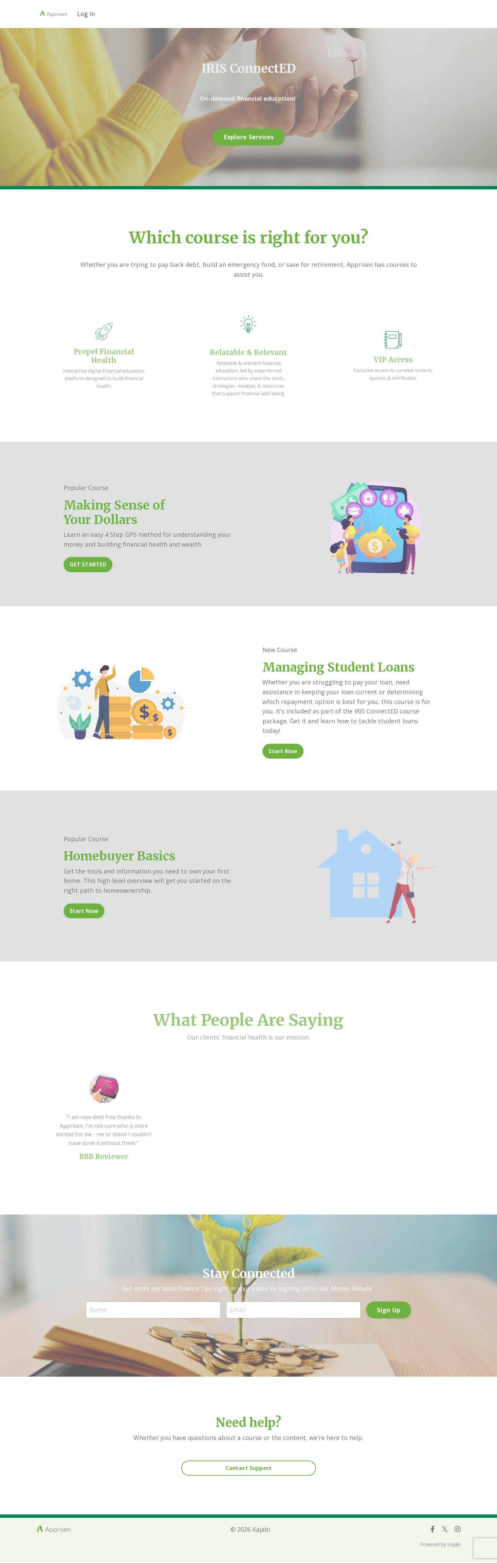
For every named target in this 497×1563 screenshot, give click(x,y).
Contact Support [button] (248, 1469)
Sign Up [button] (388, 1310)
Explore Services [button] (248, 137)
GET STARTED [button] (88, 565)
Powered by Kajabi (440, 1545)
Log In (86, 14)
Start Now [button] (283, 751)
